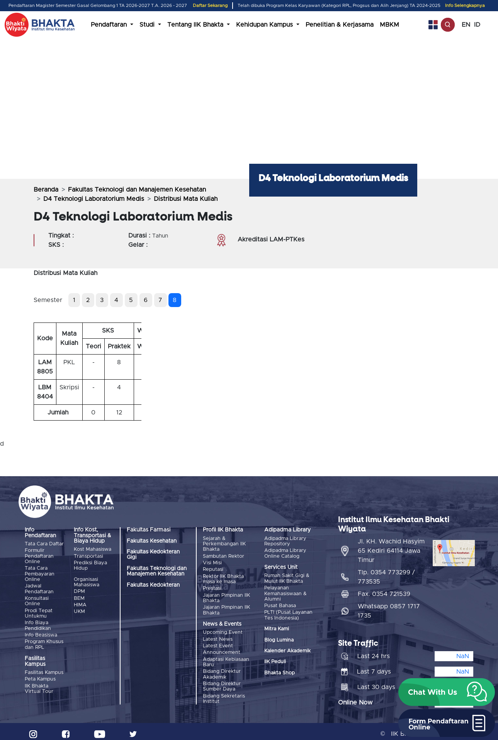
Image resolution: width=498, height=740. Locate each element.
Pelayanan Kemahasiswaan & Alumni (285, 593)
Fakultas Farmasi (148, 530)
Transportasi (88, 555)
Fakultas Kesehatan (152, 541)
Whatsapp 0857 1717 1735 (389, 606)
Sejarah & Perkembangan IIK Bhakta (224, 544)
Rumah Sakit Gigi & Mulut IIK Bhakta (286, 578)
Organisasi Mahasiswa (86, 581)
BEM (79, 596)
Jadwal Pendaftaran (39, 588)
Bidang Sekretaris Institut (224, 694)
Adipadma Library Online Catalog (285, 553)
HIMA (80, 603)
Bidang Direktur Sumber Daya (222, 682)
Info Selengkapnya (465, 5)
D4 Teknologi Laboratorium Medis (93, 199)
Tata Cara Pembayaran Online (39, 573)
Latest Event (218, 642)
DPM (79, 590)
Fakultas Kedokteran (153, 585)
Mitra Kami (276, 627)
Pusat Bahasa (280, 604)
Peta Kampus (40, 676)
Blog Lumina (279, 638)
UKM (79, 609)
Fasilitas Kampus (44, 669)
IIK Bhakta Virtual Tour (39, 685)
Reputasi (213, 568)
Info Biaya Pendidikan (38, 623)
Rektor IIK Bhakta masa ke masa (223, 577)
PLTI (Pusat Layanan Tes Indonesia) (288, 614)
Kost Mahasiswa (92, 549)
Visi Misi (212, 562)
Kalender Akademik (287, 649)
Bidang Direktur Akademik (222, 670)
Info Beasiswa (41, 632)
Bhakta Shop (279, 671)
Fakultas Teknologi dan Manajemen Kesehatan (137, 190)
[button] (446, 692)
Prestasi (212, 586)
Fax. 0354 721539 (384, 589)
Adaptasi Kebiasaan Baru (226, 658)
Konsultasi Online (37, 599)
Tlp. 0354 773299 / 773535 (386, 572)
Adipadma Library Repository (285, 541)
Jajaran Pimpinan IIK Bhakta (226, 596)
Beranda (46, 190)
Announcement (221, 649)
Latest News (218, 636)
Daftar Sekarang (210, 5)
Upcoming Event (223, 630)
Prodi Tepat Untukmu (39, 611)
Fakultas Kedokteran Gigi (153, 554)
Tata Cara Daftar (44, 544)
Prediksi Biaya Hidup (90, 565)
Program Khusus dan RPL (44, 641)
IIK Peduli (275, 660)
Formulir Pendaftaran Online (39, 556)
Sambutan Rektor (223, 555)
